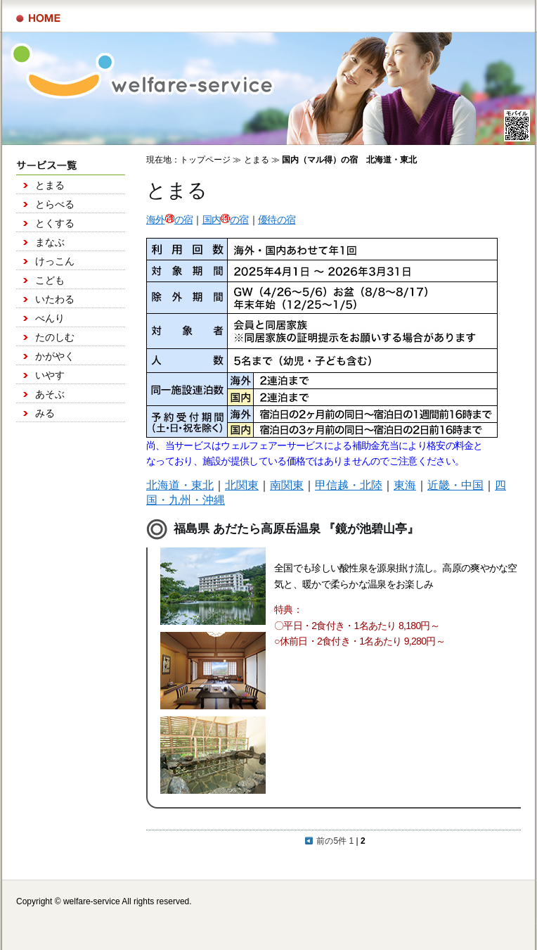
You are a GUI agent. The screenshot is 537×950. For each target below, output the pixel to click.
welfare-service (91, 901)
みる (45, 413)
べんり (50, 318)
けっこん (55, 261)
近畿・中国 (455, 485)
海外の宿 (169, 219)
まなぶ (50, 242)
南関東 (287, 485)
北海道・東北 (180, 485)
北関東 (242, 485)
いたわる (55, 299)
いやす (50, 375)
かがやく (55, 356)
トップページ (205, 160)
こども (50, 280)
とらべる (55, 204)
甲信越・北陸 (348, 485)
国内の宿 (225, 219)
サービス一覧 (38, 18)
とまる (50, 185)
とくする (55, 223)
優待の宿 (276, 219)
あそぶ (50, 394)
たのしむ (55, 337)
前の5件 (326, 841)
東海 (405, 485)
